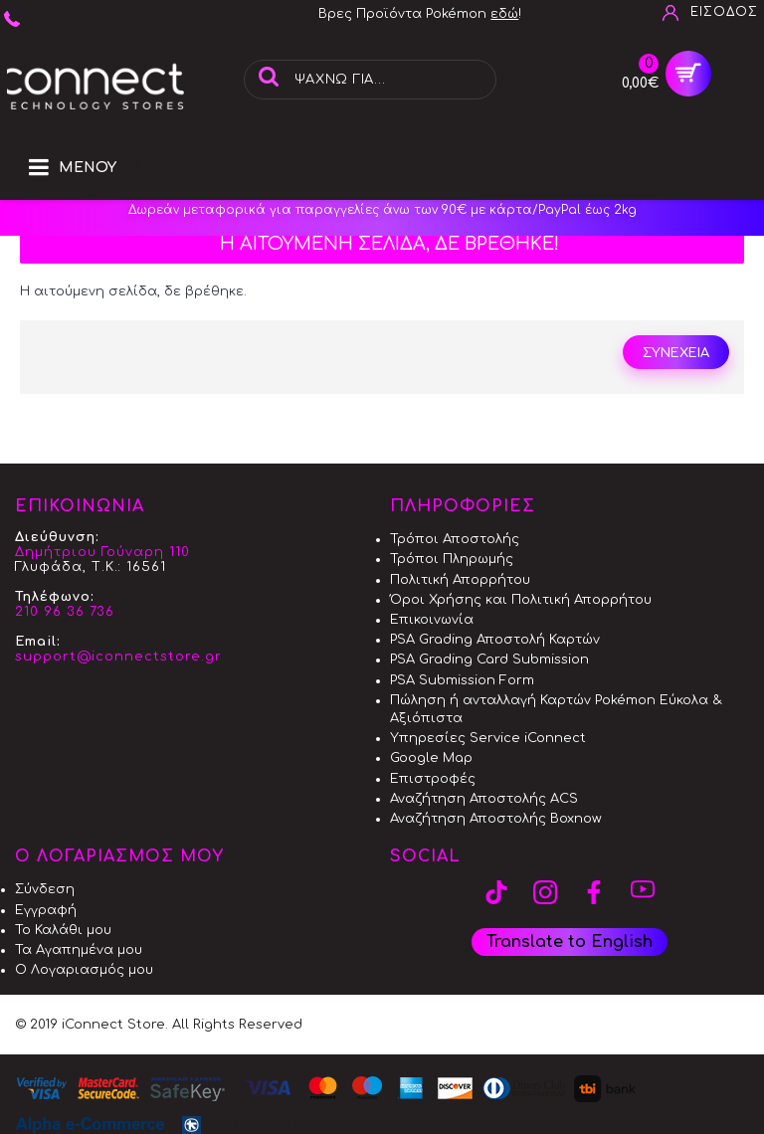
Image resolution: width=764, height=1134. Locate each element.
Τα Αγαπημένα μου (78, 950)
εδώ (504, 14)
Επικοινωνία (432, 620)
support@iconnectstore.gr (118, 656)
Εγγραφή (46, 910)
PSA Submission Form (462, 680)
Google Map (431, 758)
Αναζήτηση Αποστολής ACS (484, 799)
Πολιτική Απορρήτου (460, 580)
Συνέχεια (676, 353)
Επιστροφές (433, 779)
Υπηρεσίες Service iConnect (488, 738)
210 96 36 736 (64, 612)
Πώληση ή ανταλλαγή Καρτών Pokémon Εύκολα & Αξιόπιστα (556, 709)
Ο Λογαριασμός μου (84, 970)
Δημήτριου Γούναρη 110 (102, 552)
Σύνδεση (45, 889)
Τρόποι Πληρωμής (451, 559)
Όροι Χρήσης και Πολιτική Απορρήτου (521, 600)
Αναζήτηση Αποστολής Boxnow (496, 819)
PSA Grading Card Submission (489, 659)
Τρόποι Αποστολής (454, 539)
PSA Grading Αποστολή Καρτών (495, 640)
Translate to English (569, 942)
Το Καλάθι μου (63, 930)
